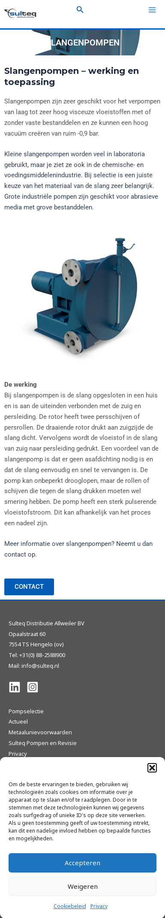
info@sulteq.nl (40, 666)
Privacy (99, 911)
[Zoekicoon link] (80, 9)
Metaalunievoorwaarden (40, 732)
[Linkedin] (15, 687)
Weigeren (83, 892)
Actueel (18, 721)
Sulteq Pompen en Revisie (43, 743)
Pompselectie (26, 711)
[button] (152, 773)
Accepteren (82, 868)
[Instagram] (33, 687)
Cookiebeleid (70, 911)
